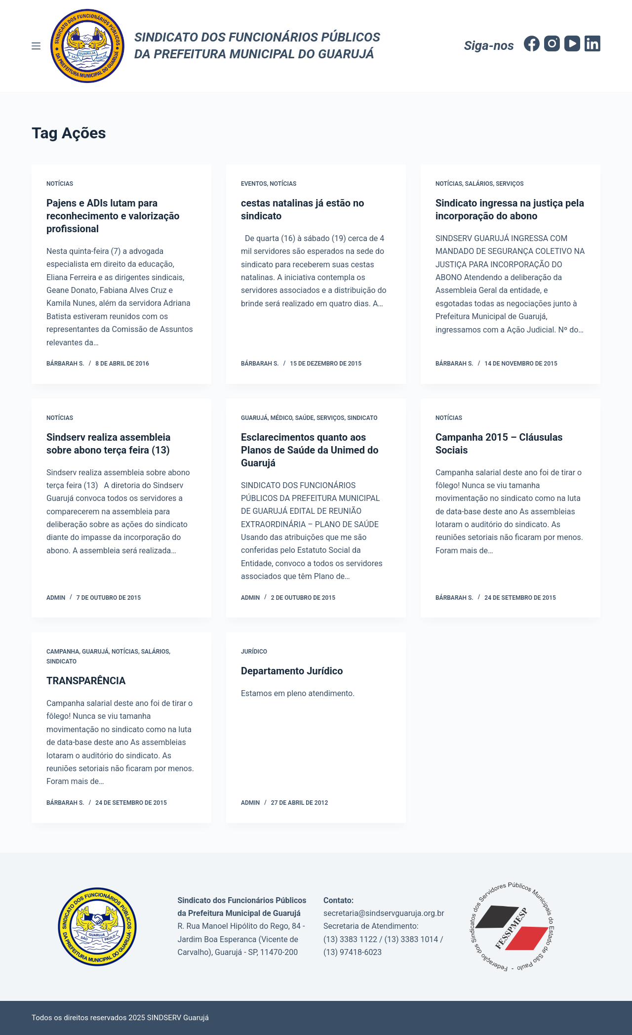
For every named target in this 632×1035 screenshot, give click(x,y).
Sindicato (362, 417)
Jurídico (254, 651)
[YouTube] (572, 43)
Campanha (62, 651)
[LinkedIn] (592, 43)
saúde (304, 417)
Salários (479, 183)
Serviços (509, 183)
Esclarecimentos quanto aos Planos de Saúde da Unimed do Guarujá (309, 450)
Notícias (59, 183)
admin (55, 597)
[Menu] (36, 45)
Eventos (254, 183)
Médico (281, 417)
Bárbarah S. (65, 363)
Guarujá (254, 417)
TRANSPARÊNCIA (86, 681)
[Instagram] (552, 43)
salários (155, 651)
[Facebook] (532, 43)
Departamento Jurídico (292, 671)
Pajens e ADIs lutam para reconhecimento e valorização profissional (113, 216)
